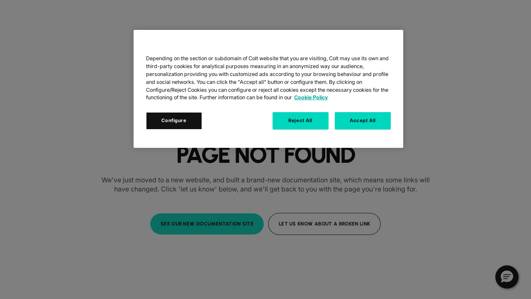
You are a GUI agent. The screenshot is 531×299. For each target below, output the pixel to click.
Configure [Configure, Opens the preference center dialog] (173, 120)
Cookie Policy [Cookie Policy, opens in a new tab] (311, 97)
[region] (268, 89)
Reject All (300, 120)
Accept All (363, 120)
